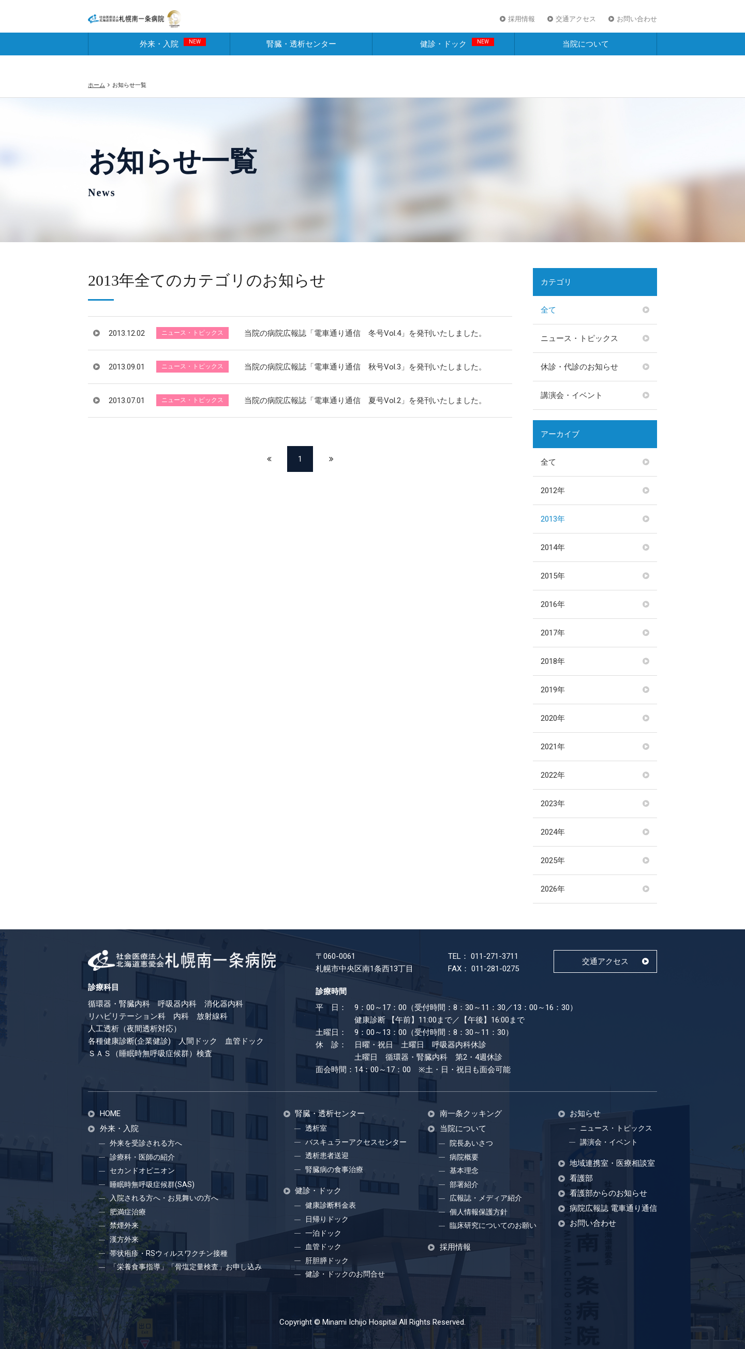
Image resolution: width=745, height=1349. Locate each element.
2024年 (553, 832)
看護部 (581, 1178)
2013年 (553, 519)
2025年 (553, 860)
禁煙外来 (124, 1225)
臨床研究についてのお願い (493, 1225)
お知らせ (585, 1114)
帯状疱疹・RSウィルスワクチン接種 (169, 1253)
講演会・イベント (572, 395)
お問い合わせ (637, 25)
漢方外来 (124, 1239)
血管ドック (323, 1246)
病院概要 (464, 1157)
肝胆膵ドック (327, 1260)
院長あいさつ (471, 1143)
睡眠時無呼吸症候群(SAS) (152, 1184)
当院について (585, 61)
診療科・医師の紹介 (142, 1157)
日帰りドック (327, 1219)
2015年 (553, 576)
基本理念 (464, 1170)
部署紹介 (464, 1184)
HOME (110, 1114)
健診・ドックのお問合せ (345, 1274)
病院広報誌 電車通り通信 (613, 1208)
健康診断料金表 (330, 1205)
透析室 (316, 1128)
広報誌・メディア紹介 (486, 1198)
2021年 (553, 746)
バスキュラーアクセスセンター (356, 1142)
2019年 (553, 689)
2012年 (553, 490)
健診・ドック (457, 60)
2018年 (553, 661)
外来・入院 (173, 60)
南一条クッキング (471, 1114)
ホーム (96, 84)
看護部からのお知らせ (608, 1193)
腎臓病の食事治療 (334, 1169)
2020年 (553, 718)
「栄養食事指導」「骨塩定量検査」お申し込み (186, 1266)
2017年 (553, 633)
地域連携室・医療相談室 (612, 1163)
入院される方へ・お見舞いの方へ (164, 1198)
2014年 (553, 547)
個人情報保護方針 (479, 1211)
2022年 (553, 775)
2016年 (553, 604)
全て (548, 310)
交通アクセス (576, 25)
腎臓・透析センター (301, 61)
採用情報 (521, 25)
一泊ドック (323, 1233)
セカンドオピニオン (142, 1170)
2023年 (553, 803)
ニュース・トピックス (579, 338)
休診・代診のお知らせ (579, 367)
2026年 (553, 889)
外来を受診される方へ (146, 1143)
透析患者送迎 (327, 1155)
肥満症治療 (128, 1211)
